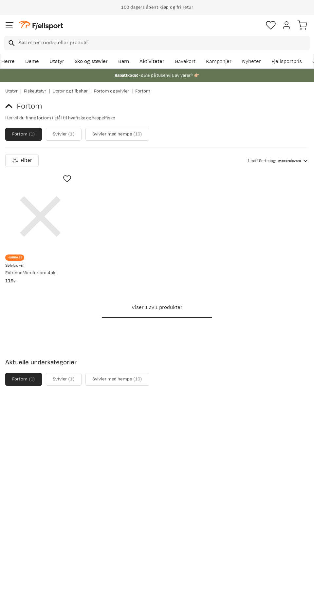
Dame (32, 61)
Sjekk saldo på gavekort (23, 510)
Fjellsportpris (286, 61)
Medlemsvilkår (151, 509)
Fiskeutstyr (35, 91)
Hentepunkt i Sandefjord (22, 549)
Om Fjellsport (150, 488)
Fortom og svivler (111, 91)
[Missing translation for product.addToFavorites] (67, 179)
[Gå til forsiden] (41, 25)
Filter (22, 160)
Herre (8, 61)
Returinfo (18, 524)
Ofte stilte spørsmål (18, 492)
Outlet (77, 517)
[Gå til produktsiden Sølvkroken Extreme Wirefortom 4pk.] (40, 216)
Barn (123, 61)
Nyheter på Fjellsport (83, 502)
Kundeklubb (148, 498)
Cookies (192, 600)
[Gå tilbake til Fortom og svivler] (11, 106)
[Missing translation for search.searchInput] (11, 43)
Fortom (23, 134)
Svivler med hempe (117, 134)
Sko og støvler (91, 61)
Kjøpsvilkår (167, 600)
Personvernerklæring (132, 600)
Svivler (63, 134)
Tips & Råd (19, 535)
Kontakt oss (20, 564)
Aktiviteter (151, 61)
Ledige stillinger (152, 519)
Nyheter (251, 61)
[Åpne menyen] (9, 25)
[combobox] (157, 43)
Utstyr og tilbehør (69, 91)
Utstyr (56, 61)
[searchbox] (164, 43)
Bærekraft (146, 530)
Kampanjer (218, 61)
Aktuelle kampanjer (93, 488)
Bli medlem (285, 432)
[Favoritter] (271, 25)
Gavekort (185, 61)
